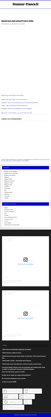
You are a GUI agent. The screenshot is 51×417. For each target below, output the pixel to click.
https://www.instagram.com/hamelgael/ (20, 108)
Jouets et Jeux (8, 219)
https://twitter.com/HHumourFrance (16, 105)
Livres (6, 221)
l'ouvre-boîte (22, 113)
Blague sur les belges (10, 171)
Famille (6, 215)
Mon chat (29, 113)
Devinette (7, 188)
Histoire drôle (8, 192)
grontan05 (15, 23)
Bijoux (6, 207)
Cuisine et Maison (9, 211)
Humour (22, 23)
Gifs (5, 190)
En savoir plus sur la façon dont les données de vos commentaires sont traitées (25, 160)
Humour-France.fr (26, 4)
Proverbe (7, 196)
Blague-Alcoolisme (10, 175)
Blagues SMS (8, 179)
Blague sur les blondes (11, 173)
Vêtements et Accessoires (12, 225)
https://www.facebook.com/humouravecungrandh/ (23, 102)
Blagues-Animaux (9, 181)
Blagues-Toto (8, 185)
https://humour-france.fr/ (19, 99)
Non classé (7, 223)
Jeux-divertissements (10, 217)
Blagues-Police (8, 183)
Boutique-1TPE (8, 209)
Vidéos (6, 198)
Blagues (6, 177)
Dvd (5, 213)
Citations (6, 186)
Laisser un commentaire (10, 113)
